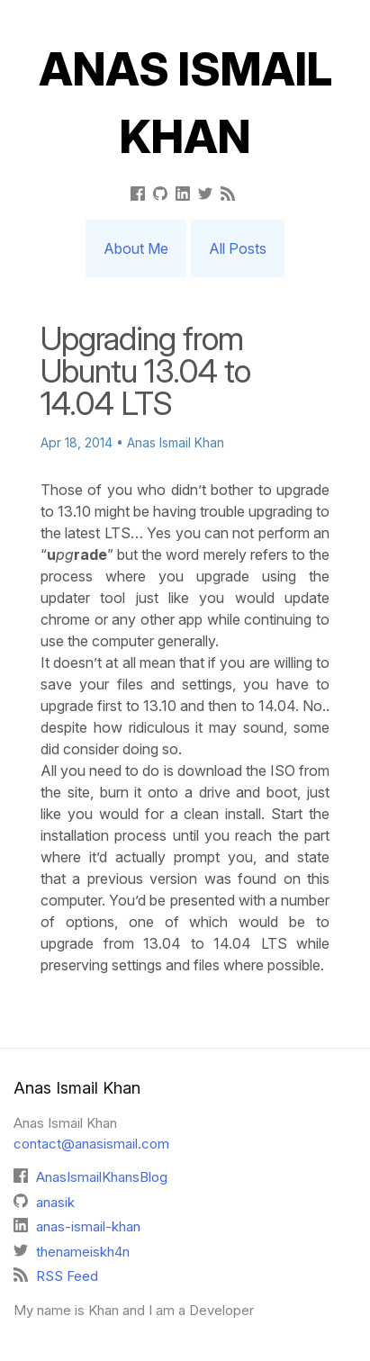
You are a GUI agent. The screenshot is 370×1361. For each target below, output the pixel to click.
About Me (136, 248)
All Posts (237, 248)
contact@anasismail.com (91, 1143)
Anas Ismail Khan (185, 103)
